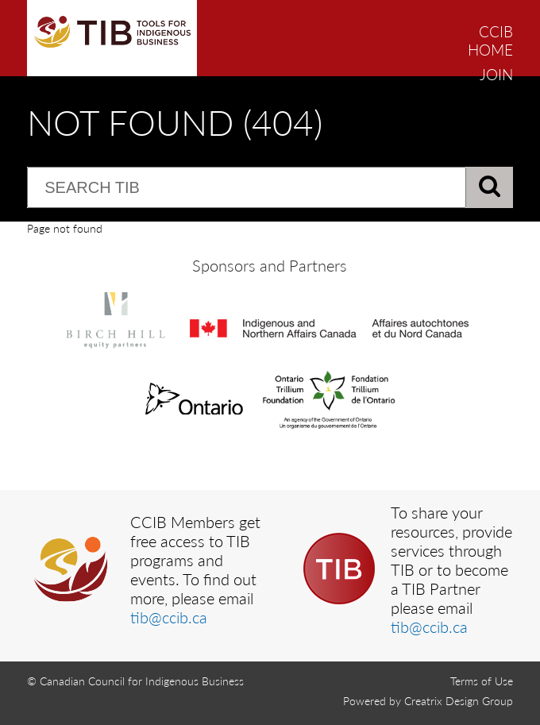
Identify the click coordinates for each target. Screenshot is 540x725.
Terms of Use (481, 681)
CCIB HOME (490, 40)
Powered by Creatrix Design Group (428, 701)
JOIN (496, 74)
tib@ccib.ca (168, 617)
